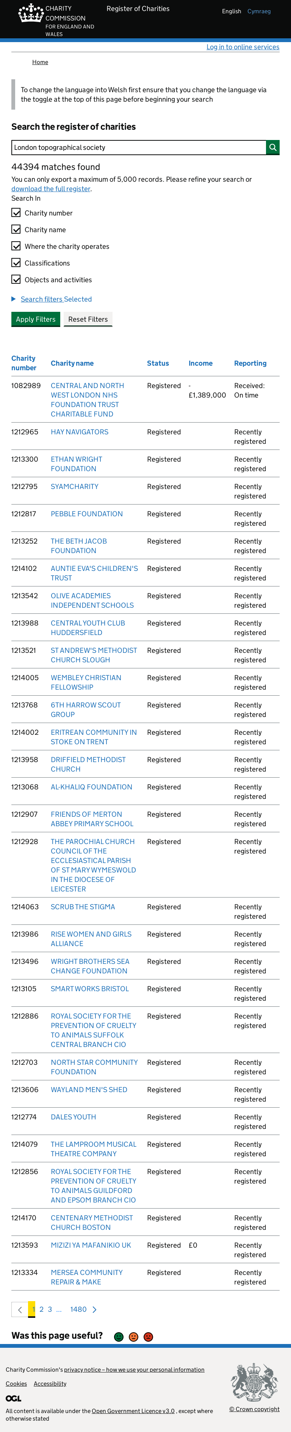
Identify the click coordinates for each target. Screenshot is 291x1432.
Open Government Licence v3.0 (133, 1411)
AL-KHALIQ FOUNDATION (92, 787)
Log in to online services (243, 46)
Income (201, 363)
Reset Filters (88, 319)
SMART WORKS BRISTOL (90, 988)
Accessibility (50, 1383)
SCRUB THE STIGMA (83, 906)
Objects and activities (58, 279)
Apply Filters (36, 319)
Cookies (16, 1383)
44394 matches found (55, 166)
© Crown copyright (254, 1409)
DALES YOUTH (73, 1117)
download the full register (50, 188)
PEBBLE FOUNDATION (87, 513)
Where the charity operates (67, 246)
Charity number (49, 213)
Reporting (250, 363)
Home (40, 62)
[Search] (145, 147)
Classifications (47, 263)
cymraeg (259, 11)
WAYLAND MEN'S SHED (89, 1089)
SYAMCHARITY (75, 486)
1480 (78, 1311)
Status (158, 363)
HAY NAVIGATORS (79, 432)
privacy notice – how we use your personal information (134, 1369)
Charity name (45, 229)
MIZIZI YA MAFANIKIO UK (91, 1245)
